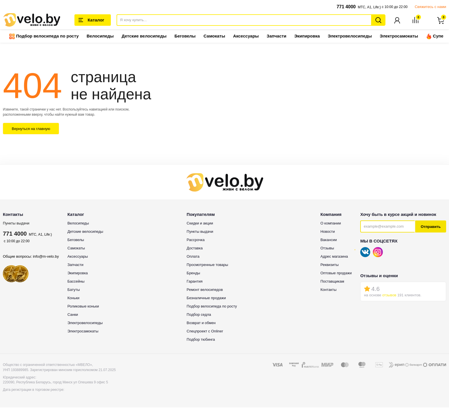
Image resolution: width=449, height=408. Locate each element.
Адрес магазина (334, 257)
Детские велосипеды (144, 36)
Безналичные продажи (206, 298)
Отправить (431, 227)
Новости (327, 232)
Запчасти (276, 36)
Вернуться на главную (31, 129)
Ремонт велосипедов (205, 290)
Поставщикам (332, 282)
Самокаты (214, 36)
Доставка (195, 249)
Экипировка (307, 36)
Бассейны (75, 282)
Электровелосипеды (350, 36)
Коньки (73, 298)
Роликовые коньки (83, 307)
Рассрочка (196, 240)
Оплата (193, 257)
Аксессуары (246, 36)
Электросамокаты (399, 36)
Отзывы (327, 249)
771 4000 (346, 6)
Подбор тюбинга (201, 340)
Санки (72, 315)
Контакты (328, 290)
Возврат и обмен (201, 323)
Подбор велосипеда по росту (44, 37)
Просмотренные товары (207, 265)
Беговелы (185, 36)
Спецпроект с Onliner (205, 332)
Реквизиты (329, 265)
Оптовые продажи (336, 273)
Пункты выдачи (16, 224)
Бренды (193, 273)
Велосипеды (100, 36)
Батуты (73, 290)
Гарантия (194, 282)
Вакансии (328, 240)
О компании (330, 224)
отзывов (389, 295)
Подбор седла (199, 315)
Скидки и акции (200, 224)
